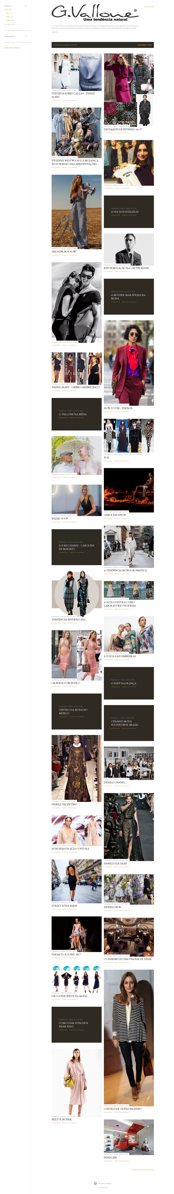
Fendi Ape (110, 1157)
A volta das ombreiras (120, 656)
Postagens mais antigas (142, 1170)
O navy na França (123, 683)
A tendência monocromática (125, 570)
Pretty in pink (62, 1119)
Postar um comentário (69, 100)
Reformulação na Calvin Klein (126, 268)
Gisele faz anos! (115, 515)
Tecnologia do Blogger (103, 1183)
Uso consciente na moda (69, 996)
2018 (7, 10)
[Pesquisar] (149, 6)
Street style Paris (64, 905)
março (10, 20)
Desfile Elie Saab (115, 863)
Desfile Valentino (64, 804)
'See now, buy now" (64, 251)
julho (9, 13)
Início (55, 32)
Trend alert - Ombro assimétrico (76, 387)
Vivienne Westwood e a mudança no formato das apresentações (75, 162)
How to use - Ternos (118, 408)
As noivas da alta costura (70, 848)
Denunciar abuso (12, 48)
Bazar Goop (60, 518)
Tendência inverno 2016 (69, 619)
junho (9, 17)
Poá (106, 457)
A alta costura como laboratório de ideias (120, 603)
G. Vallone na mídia (73, 414)
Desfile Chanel (114, 782)
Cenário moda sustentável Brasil (124, 723)
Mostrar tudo (145, 45)
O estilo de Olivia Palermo (123, 1108)
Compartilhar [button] (56, 100)
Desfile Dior (112, 907)
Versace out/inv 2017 (66, 954)
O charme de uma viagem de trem (127, 959)
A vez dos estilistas (124, 211)
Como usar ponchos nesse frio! (73, 1024)
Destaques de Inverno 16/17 (123, 129)
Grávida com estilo (66, 683)
